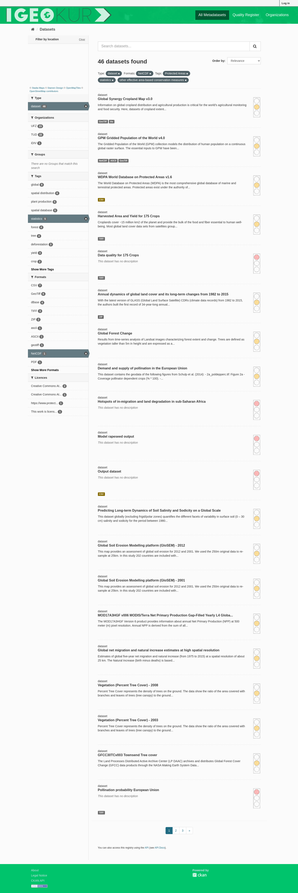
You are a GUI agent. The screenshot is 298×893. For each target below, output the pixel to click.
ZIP (100, 317)
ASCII (113, 160)
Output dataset (109, 471)
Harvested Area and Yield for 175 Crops (129, 216)
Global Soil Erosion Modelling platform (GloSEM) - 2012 (141, 545)
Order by (218, 60)
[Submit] (255, 46)
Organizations (277, 15)
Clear (82, 39)
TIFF (101, 239)
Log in (286, 3)
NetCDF (103, 160)
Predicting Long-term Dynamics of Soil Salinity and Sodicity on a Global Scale (159, 510)
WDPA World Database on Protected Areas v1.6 (135, 177)
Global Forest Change (115, 333)
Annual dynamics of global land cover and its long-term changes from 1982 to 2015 (163, 294)
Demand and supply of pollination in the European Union (142, 368)
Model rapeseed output (116, 436)
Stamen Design (55, 88)
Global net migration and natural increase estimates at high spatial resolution (159, 650)
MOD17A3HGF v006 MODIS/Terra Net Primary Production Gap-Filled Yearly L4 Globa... (165, 615)
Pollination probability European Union (128, 790)
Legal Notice (39, 875)
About (35, 870)
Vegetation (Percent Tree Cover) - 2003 (128, 720)
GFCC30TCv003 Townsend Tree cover (127, 755)
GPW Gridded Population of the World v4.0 (131, 138)
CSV (101, 199)
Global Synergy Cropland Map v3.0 (125, 99)
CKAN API (37, 880)
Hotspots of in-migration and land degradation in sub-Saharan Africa (152, 401)
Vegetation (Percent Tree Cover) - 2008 (128, 685)
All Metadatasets (212, 15)
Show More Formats (45, 370)
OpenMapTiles (73, 88)
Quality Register (246, 15)
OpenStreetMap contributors (44, 91)
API (147, 847)
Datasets (47, 29)
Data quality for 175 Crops (118, 255)
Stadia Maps (38, 88)
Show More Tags (42, 269)
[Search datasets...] (174, 46)
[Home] (33, 29)
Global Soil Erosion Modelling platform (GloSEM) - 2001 (141, 580)
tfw (111, 121)
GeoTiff (103, 121)
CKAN (199, 875)
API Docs (160, 847)
